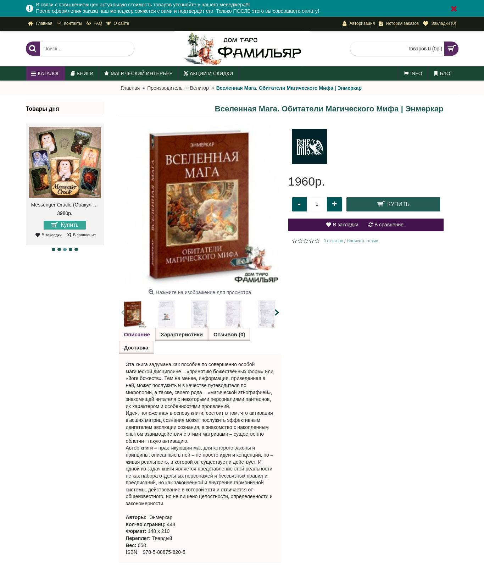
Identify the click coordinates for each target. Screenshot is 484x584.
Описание (137, 334)
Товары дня (42, 109)
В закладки (345, 224)
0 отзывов (333, 240)
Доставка (136, 348)
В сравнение (389, 224)
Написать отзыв (362, 240)
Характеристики (182, 334)
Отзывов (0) (229, 334)
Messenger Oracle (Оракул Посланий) (66, 205)
